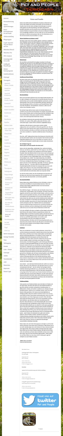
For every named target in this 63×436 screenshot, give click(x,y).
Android (41, 428)
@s (28, 364)
